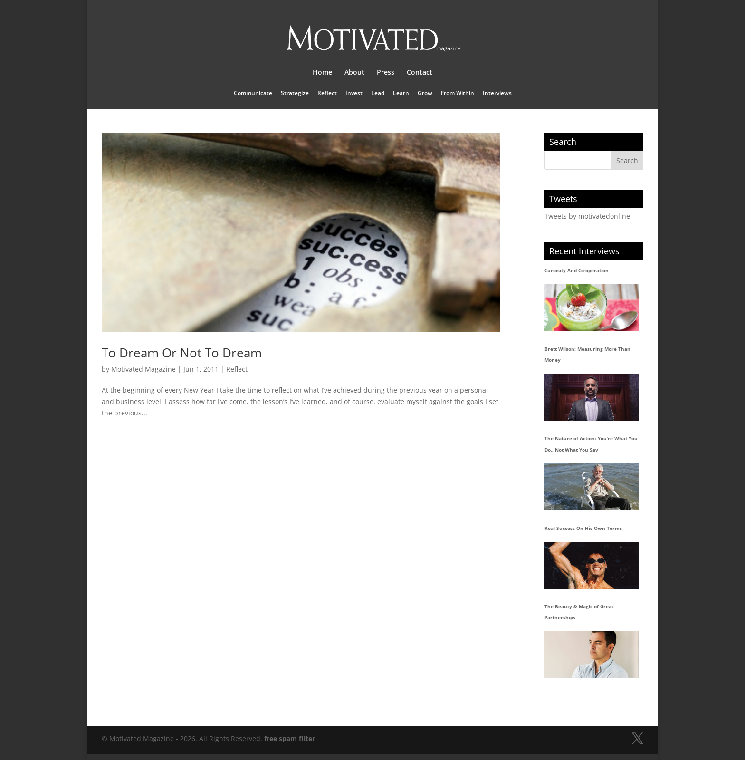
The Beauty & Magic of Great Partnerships (578, 612)
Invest (354, 93)
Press (385, 73)
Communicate (253, 93)
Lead (377, 93)
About (354, 73)
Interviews (497, 93)
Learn (401, 93)
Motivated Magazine (143, 369)
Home (322, 73)
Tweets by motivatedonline (587, 216)
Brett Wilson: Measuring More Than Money (587, 355)
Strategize (295, 93)
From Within (457, 93)
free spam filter (289, 738)
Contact (419, 73)
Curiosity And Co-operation (576, 270)
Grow (425, 93)
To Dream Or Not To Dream (182, 352)
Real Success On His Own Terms (583, 528)
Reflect (327, 93)
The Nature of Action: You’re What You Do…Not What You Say (591, 444)
